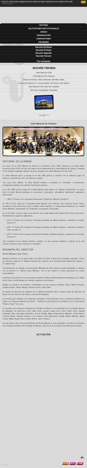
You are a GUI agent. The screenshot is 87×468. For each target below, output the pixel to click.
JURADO (43, 32)
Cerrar (83, 2)
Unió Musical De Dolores (43, 76)
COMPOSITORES (43, 39)
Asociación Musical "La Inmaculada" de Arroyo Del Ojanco (43, 83)
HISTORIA (43, 25)
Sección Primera (43, 50)
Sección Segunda (43, 53)
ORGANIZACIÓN (44, 35)
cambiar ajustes (7, 3)
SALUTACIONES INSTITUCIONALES (43, 28)
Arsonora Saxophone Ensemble (43, 90)
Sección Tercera (43, 56)
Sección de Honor (43, 47)
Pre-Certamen (43, 61)
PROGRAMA (43, 42)
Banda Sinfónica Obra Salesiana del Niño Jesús (43, 79)
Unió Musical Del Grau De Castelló (44, 86)
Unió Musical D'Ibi (44, 72)
